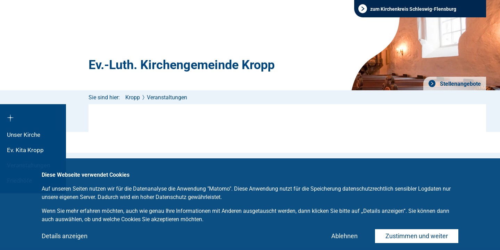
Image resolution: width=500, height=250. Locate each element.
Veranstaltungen (167, 97)
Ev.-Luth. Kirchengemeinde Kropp (182, 65)
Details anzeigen (65, 236)
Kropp (132, 97)
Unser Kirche (23, 134)
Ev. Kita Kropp (25, 150)
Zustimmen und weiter (416, 236)
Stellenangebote (460, 84)
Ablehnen (344, 236)
